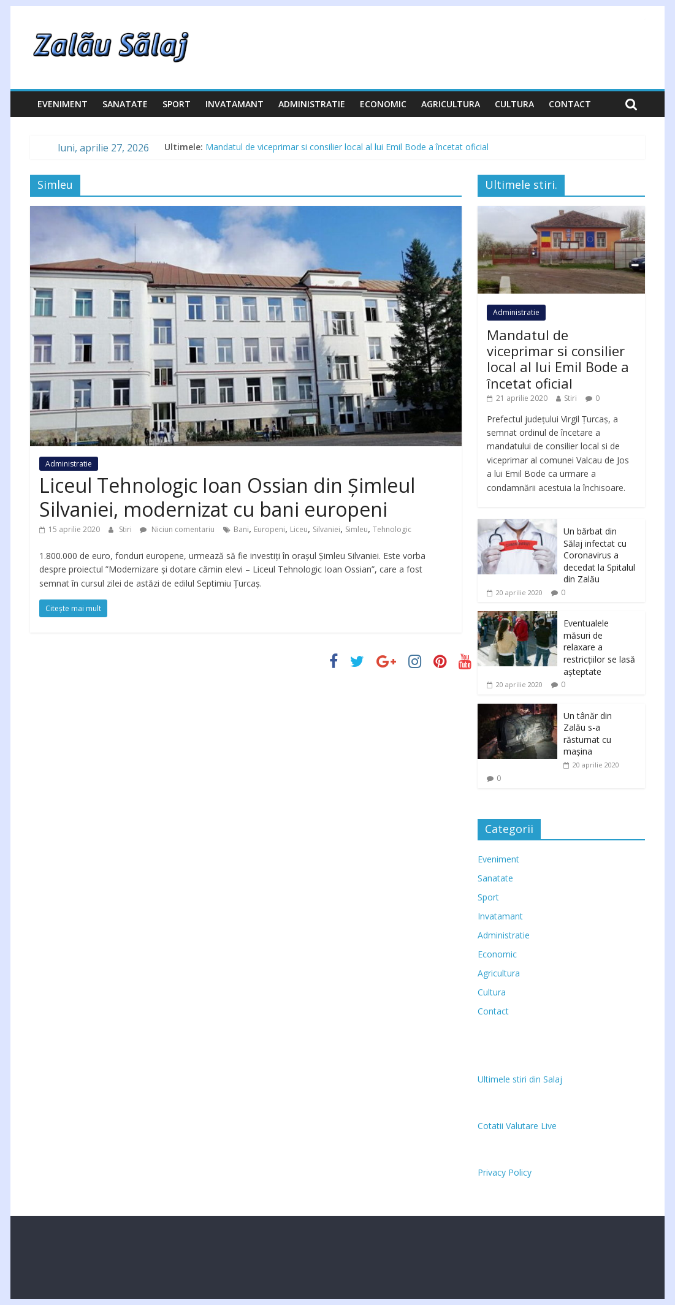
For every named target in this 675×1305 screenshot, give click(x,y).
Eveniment (62, 104)
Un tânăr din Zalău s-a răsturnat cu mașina (587, 734)
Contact (570, 104)
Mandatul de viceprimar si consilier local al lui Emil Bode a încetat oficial (347, 147)
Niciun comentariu (177, 529)
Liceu (299, 529)
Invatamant (234, 104)
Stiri (126, 529)
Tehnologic (392, 529)
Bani (241, 529)
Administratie (311, 104)
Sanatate (125, 104)
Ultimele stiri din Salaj (520, 1079)
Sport (176, 104)
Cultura (514, 104)
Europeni (269, 529)
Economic (383, 104)
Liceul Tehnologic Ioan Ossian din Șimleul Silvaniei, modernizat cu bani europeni (227, 497)
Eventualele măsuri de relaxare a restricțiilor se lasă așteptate (599, 647)
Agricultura (450, 104)
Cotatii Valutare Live (517, 1126)
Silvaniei (326, 529)
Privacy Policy (505, 1172)
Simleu (356, 529)
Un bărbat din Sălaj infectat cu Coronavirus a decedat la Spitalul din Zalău (599, 555)
